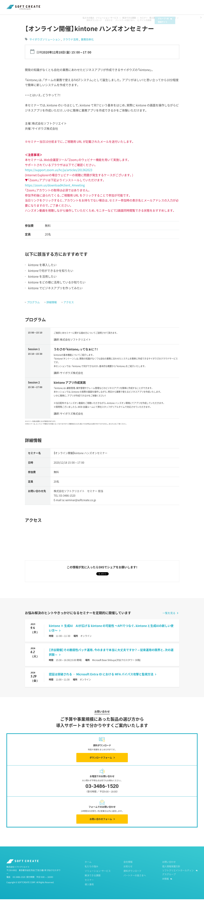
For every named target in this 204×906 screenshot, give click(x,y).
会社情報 (127, 868)
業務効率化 (87, 46)
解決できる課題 (92, 882)
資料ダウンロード (90, 6)
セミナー (23, 17)
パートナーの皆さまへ (121, 6)
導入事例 (89, 891)
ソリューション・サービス (98, 877)
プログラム (33, 309)
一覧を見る (169, 620)
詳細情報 (51, 309)
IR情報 (165, 885)
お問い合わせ (169, 868)
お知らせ (105, 6)
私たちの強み (91, 873)
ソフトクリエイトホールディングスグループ (178, 879)
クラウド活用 (71, 46)
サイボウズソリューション (45, 46)
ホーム (9, 17)
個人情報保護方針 (171, 873)
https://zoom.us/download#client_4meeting (55, 192)
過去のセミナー (40, 17)
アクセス (68, 309)
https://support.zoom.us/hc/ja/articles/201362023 (58, 176)
